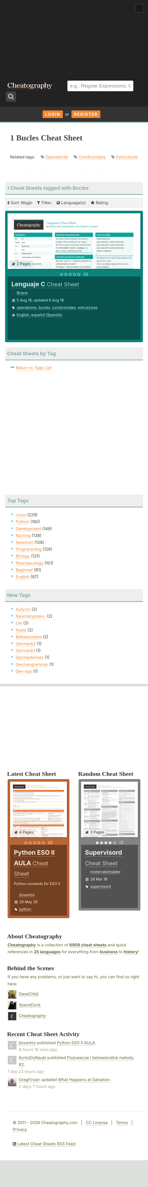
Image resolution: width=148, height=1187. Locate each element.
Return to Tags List (33, 367)
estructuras (88, 307)
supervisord (100, 886)
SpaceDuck (30, 1004)
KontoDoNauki (32, 1057)
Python (22, 521)
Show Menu (139, 8)
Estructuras (127, 156)
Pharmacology (29, 563)
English (23, 315)
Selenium (24, 542)
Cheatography (22, 944)
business (109, 951)
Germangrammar (32, 664)
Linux (21, 514)
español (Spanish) (46, 315)
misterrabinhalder (105, 872)
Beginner (24, 569)
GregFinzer (29, 1079)
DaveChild (28, 993)
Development (28, 528)
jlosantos (27, 895)
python (25, 909)
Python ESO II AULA (76, 1042)
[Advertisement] (74, 37)
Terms (122, 1122)
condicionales (64, 307)
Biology (23, 555)
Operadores (56, 156)
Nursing (23, 535)
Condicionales (91, 156)
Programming (29, 549)
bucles (44, 307)
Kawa (21, 630)
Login (52, 114)
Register (86, 114)
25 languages (47, 951)
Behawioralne (29, 636)
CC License (97, 1122)
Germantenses (30, 657)
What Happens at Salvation (84, 1079)
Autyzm (23, 609)
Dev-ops (24, 671)
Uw (19, 622)
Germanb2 (26, 643)
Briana (22, 293)
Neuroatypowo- (31, 616)
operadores (26, 307)
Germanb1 (25, 650)
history (131, 951)
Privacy (20, 1129)
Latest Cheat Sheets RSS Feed (44, 1143)
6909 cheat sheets (87, 944)
